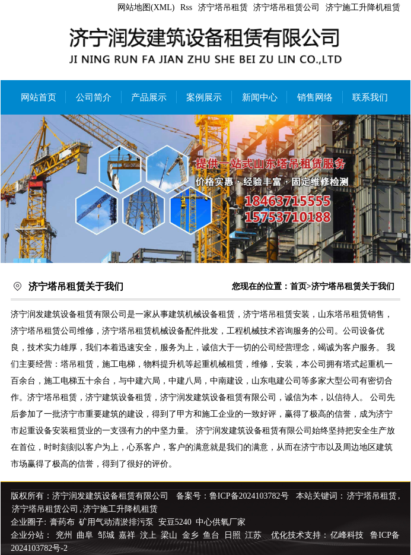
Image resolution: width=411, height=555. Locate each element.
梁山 (170, 535)
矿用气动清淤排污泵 (117, 522)
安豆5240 (175, 522)
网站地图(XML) (145, 7)
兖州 (65, 535)
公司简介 (93, 97)
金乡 (191, 535)
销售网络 (315, 97)
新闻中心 (260, 97)
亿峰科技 (347, 535)
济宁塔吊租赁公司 (286, 7)
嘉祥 (128, 535)
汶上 (149, 535)
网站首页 (38, 97)
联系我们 (370, 97)
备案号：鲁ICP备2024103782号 (232, 495)
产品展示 (149, 97)
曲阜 (86, 535)
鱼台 (212, 535)
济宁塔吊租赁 (223, 7)
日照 (233, 535)
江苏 (254, 535)
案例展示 (204, 97)
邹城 (107, 535)
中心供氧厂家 (221, 522)
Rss (186, 7)
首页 (298, 286)
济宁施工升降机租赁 (363, 7)
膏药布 (62, 522)
